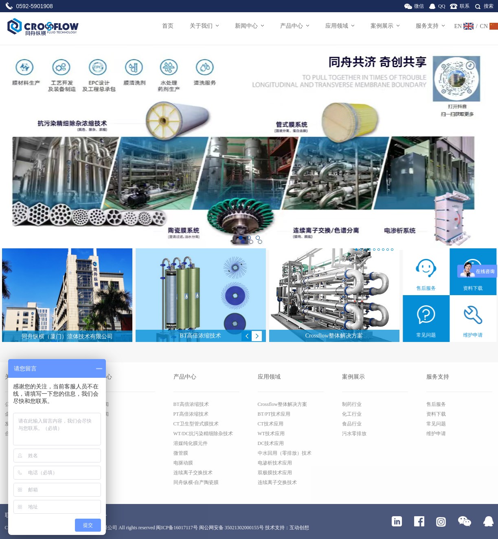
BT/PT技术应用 (274, 414)
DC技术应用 (271, 443)
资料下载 (436, 414)
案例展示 (385, 26)
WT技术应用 (271, 433)
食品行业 (352, 424)
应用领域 (339, 26)
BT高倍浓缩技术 (191, 404)
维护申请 (436, 433)
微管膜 (180, 453)
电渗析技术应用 (275, 463)
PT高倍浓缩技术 (190, 414)
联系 (464, 6)
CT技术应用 (270, 424)
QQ (441, 6)
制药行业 (352, 404)
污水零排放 (354, 433)
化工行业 (352, 414)
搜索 (489, 6)
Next (257, 336)
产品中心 (294, 26)
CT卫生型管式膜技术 (196, 424)
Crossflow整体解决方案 (282, 404)
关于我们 (204, 26)
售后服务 (436, 404)
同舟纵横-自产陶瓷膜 (196, 482)
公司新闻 (99, 404)
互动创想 (299, 527)
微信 (419, 6)
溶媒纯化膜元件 (190, 443)
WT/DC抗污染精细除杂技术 (203, 433)
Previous (246, 336)
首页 (167, 26)
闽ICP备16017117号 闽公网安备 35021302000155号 (209, 527)
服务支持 (430, 26)
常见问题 (436, 424)
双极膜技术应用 (275, 472)
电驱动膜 (183, 463)
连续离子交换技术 (193, 472)
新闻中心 (249, 26)
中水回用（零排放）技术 (285, 453)
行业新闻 (99, 414)
